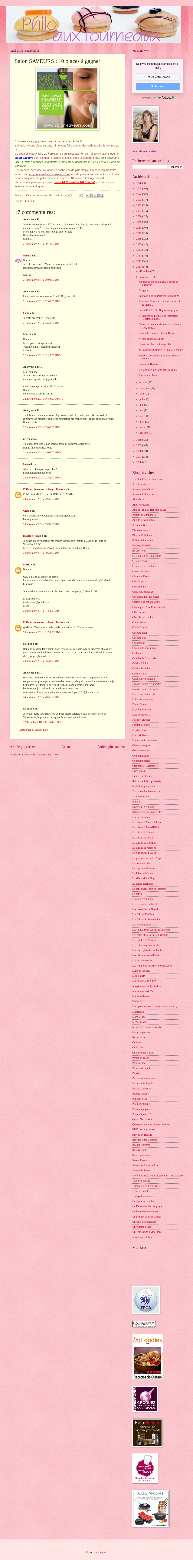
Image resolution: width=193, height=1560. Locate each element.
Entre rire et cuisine (142, 699)
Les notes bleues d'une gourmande (150, 935)
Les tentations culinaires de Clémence (152, 965)
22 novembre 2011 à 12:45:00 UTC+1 (43, 355)
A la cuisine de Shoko (143, 489)
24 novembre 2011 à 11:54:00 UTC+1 (43, 632)
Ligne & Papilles (141, 970)
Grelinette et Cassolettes (145, 765)
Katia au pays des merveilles (147, 812)
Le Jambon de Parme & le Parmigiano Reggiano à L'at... (158, 317)
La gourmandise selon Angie (147, 858)
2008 (139, 451)
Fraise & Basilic (140, 735)
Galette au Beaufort (149, 364)
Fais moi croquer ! (142, 719)
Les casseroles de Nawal (145, 909)
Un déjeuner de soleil (143, 1201)
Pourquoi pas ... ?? (142, 1114)
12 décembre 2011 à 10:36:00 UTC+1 (43, 722)
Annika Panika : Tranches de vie (149, 509)
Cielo (26, 313)
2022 (139, 205)
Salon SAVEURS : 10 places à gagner (158, 310)
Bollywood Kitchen (142, 540)
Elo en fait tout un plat (144, 694)
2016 (139, 238)
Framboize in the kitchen (145, 740)
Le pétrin (137, 894)
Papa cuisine (138, 1063)
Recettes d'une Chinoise (144, 1139)
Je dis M (136, 801)
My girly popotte (141, 1032)
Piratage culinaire (141, 1103)
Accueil (67, 747)
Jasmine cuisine (140, 796)
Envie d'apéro (139, 704)
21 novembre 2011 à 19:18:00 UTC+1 (43, 244)
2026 (139, 183)
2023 (139, 199)
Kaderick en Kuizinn (143, 807)
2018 (139, 227)
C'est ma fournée (141, 561)
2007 (139, 456)
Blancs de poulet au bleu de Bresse (157, 333)
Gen (25, 464)
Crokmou (137, 653)
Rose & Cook (139, 1150)
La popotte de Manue (143, 868)
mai (141, 410)
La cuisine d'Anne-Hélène (145, 827)
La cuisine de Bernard (143, 832)
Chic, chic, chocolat (142, 591)
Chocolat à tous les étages (145, 596)
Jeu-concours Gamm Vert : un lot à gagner (161, 350)
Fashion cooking (141, 724)
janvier (143, 432)
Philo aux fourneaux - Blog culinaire (43, 489)
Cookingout (138, 643)
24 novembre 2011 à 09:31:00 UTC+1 (43, 524)
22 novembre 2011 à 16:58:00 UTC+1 (43, 398)
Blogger (102, 1552)
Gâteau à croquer (141, 745)
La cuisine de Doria (142, 837)
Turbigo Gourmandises (144, 1196)
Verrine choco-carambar (151, 338)
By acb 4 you (139, 550)
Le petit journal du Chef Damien (149, 888)
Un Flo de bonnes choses (145, 1211)
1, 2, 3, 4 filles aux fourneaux (147, 479)
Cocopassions (139, 622)
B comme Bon (139, 525)
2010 (139, 440)
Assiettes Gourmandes (144, 514)
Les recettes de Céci (142, 960)
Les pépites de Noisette (144, 940)
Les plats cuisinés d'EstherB (147, 955)
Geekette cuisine (141, 750)
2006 (139, 462)
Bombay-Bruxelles (142, 545)
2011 (139, 266)
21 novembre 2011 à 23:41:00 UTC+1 (43, 323)
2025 (139, 188)
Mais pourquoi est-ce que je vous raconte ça (155, 1006)
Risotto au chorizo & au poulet (155, 344)
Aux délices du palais (143, 520)
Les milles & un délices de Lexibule (151, 929)
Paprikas (136, 1073)
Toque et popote (140, 1191)
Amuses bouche (140, 504)
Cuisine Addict (140, 663)
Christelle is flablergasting (146, 601)
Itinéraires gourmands (143, 786)
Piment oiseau (139, 1098)
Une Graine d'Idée (141, 1226)
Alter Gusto (138, 499)
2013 (139, 255)
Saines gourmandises (143, 1155)
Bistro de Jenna (140, 530)
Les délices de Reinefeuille (146, 919)
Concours (30, 201)
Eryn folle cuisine (141, 709)
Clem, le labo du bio (142, 617)
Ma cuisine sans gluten (144, 980)
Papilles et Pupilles (142, 1068)
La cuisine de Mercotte (144, 847)
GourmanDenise (140, 755)
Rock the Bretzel (141, 1144)
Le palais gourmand (142, 883)
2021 (139, 211)
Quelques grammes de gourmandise (150, 1124)
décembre (144, 271)
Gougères (144, 290)
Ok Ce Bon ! (139, 1047)
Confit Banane (139, 627)
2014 (139, 250)
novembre (145, 277)
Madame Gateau (140, 996)
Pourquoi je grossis (142, 1109)
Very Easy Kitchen (142, 1237)
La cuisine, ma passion (144, 852)
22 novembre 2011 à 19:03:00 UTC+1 (43, 427)
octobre (143, 382)
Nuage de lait (139, 1037)
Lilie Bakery (138, 975)
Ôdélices (136, 1042)
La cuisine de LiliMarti (144, 842)
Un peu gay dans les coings (146, 1216)
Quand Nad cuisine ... (143, 1119)
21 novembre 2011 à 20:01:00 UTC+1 (43, 279)
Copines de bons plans (144, 648)
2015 (139, 244)
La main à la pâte (141, 863)
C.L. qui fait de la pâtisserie (146, 556)
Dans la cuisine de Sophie (145, 689)
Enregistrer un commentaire (33, 729)
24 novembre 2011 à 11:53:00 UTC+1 (43, 611)
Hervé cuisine (139, 771)
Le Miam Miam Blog (143, 878)
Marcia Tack (138, 1016)
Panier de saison (140, 1058)
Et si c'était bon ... (141, 714)
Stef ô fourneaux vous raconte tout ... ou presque (157, 1175)
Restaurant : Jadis (148, 375)
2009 (139, 445)
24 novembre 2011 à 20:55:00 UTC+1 (43, 697)
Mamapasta (138, 1011)
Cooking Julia (139, 632)
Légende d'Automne (142, 899)
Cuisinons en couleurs (143, 678)
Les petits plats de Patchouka (147, 950)
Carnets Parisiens (141, 571)
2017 (139, 233)
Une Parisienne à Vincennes (146, 1231)
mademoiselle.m (32, 535)
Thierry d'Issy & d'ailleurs (145, 1186)
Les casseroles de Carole (145, 904)
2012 (139, 261)
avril (142, 416)
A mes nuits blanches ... (144, 494)
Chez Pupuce (139, 581)
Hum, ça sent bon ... (142, 776)
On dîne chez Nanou (143, 1052)
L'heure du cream (141, 817)
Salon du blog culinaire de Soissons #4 (159, 295)
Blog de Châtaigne (142, 535)
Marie (26, 564)
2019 (139, 222)
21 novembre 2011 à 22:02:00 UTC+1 (43, 301)
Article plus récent (23, 747)
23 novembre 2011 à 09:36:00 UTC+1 (43, 499)
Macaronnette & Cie (143, 991)
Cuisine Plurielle (141, 668)
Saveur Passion (140, 1160)
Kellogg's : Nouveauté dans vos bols (158, 369)
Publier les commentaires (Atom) (42, 754)
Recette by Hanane (142, 1134)
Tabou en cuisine (141, 1180)
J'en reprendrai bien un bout (146, 791)
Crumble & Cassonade (144, 658)
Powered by (157, 97)
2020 (139, 216)
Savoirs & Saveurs (142, 1170)
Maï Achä (137, 1001)
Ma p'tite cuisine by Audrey (146, 986)
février (143, 427)
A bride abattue (140, 484)
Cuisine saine (139, 673)
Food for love (139, 730)
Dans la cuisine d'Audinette (146, 684)
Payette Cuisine (140, 1093)
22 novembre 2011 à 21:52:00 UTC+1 (43, 477)
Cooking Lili (139, 637)
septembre (145, 388)
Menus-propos (139, 1022)
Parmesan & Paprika (143, 1083)
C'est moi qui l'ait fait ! (144, 566)
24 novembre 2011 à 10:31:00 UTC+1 (43, 553)
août (142, 393)
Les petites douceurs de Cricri (147, 945)
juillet (142, 399)
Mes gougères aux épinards (146, 1027)
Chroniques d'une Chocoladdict (148, 607)
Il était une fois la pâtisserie (146, 781)
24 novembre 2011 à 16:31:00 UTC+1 (43, 661)
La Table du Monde (142, 873)
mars (142, 421)
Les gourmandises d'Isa (144, 924)
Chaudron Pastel (140, 576)
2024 (139, 194)
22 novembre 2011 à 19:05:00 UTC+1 (43, 452)
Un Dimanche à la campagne (147, 1206)
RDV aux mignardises (143, 1129)
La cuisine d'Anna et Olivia (146, 822)
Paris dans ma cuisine (143, 1078)
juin (141, 405)
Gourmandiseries (141, 760)
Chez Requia (139, 586)
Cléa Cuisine (139, 612)
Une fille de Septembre (144, 1221)
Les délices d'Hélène (143, 914)
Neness (27, 255)
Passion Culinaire (141, 1088)
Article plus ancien (111, 747)
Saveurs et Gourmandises (145, 1165)
